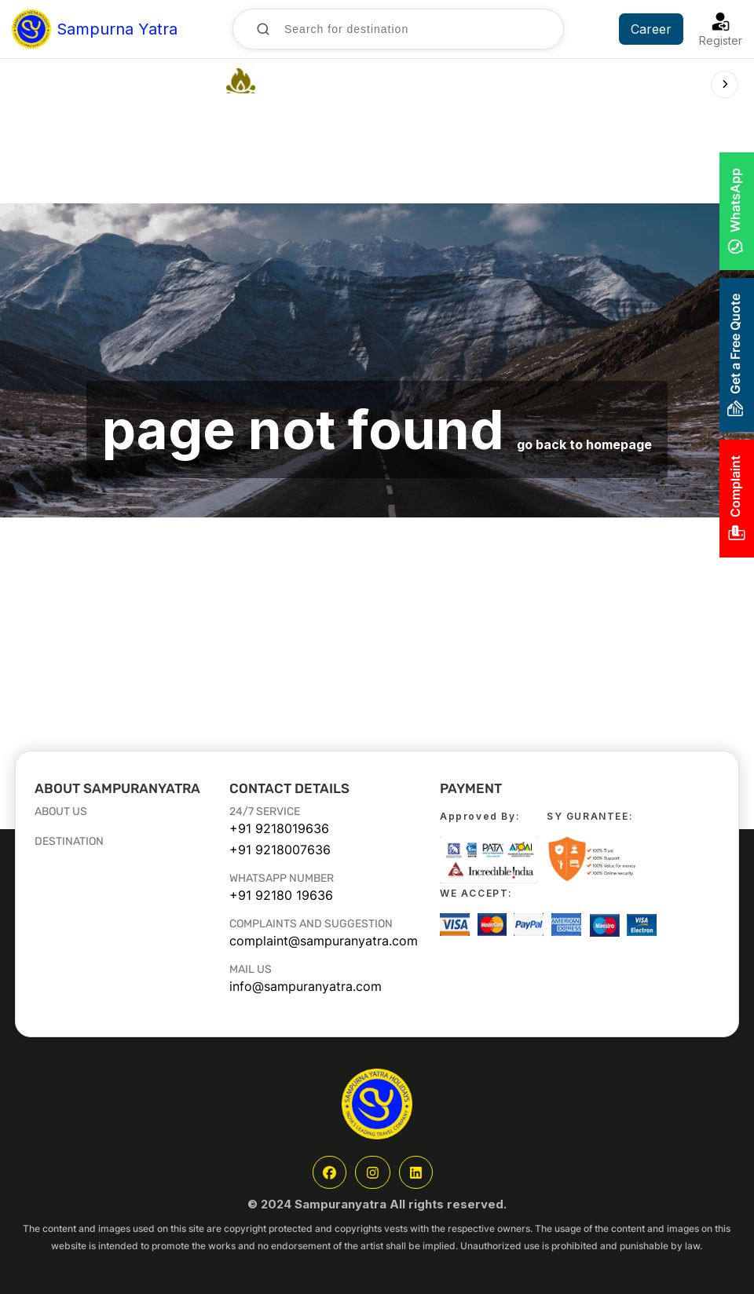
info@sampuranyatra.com (305, 986)
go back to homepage (584, 444)
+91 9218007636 (280, 849)
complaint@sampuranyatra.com (323, 941)
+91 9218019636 (279, 828)
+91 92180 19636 (281, 895)
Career (651, 29)
